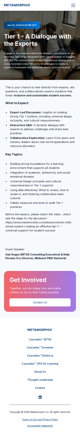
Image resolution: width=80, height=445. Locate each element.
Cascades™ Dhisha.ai (40, 355)
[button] (72, 5)
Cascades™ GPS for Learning (40, 363)
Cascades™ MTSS (40, 339)
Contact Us (40, 302)
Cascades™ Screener (40, 347)
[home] (17, 5)
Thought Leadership (40, 379)
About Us (40, 371)
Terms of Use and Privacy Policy (40, 419)
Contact (40, 388)
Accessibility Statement (40, 425)
